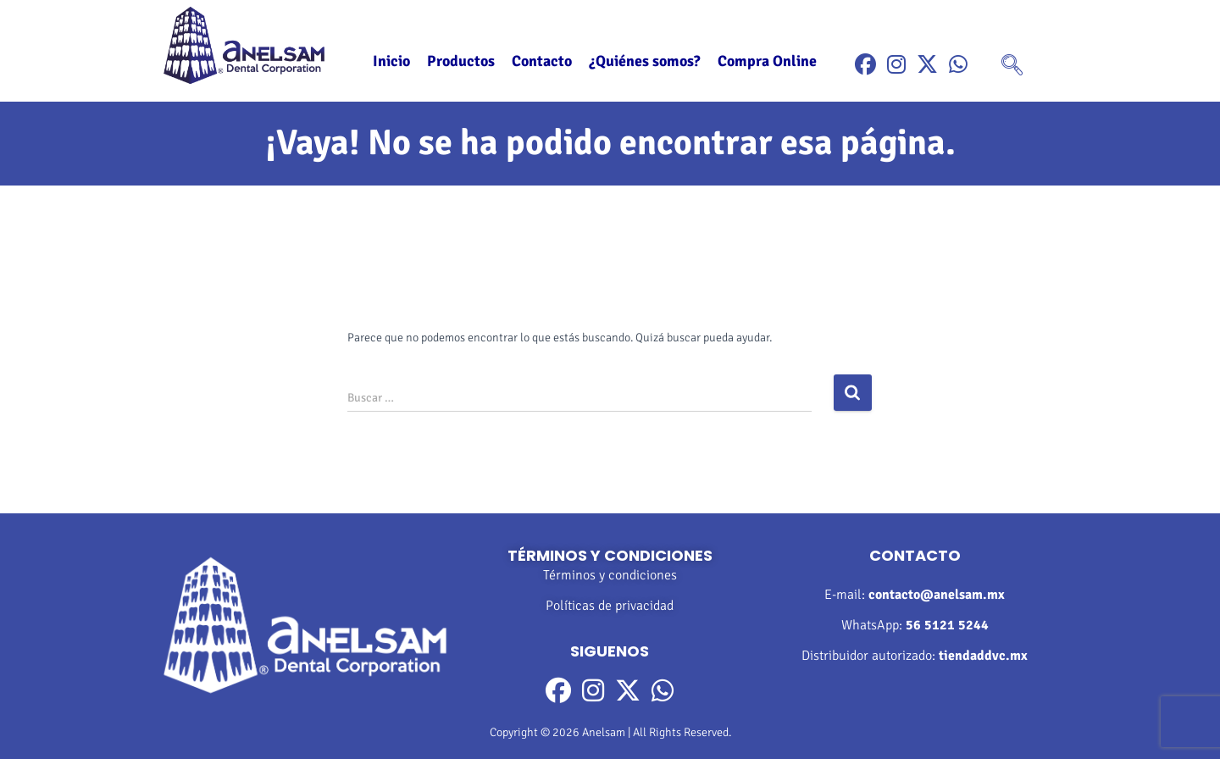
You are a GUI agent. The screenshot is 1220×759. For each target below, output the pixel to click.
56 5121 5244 (947, 625)
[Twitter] (927, 64)
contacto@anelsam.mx (936, 594)
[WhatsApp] (958, 64)
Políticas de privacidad (610, 605)
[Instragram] (896, 64)
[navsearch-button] (1012, 67)
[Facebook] (865, 64)
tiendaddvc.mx (983, 655)
